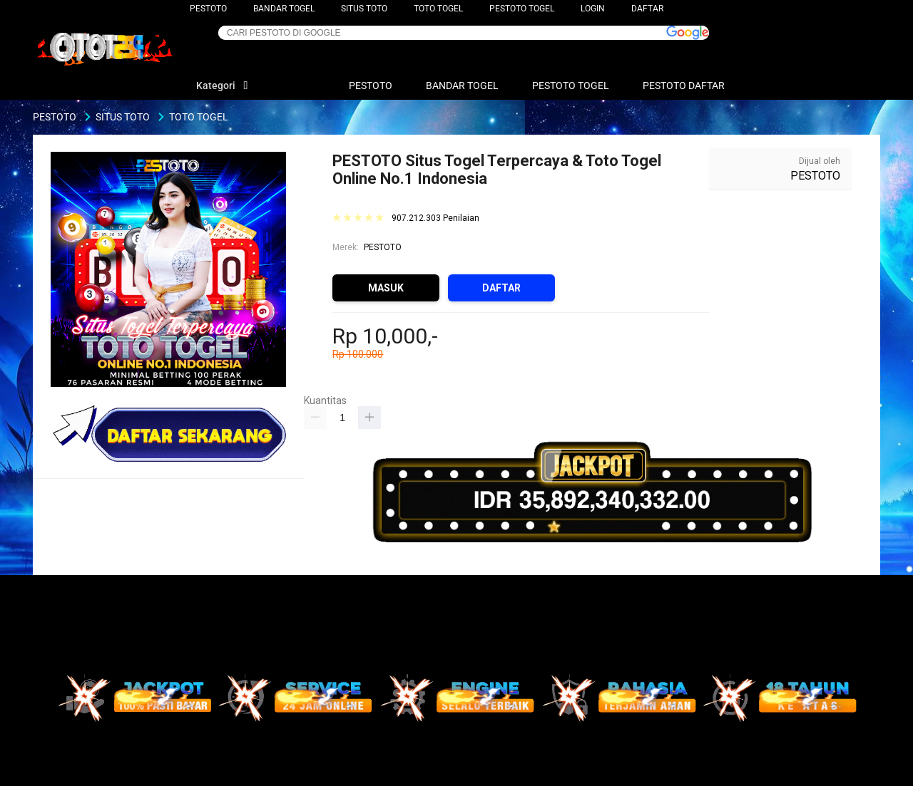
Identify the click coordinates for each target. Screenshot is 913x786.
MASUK (386, 288)
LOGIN (593, 9)
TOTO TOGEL (438, 9)
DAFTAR (647, 9)
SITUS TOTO (364, 9)
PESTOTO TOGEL (521, 9)
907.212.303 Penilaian (435, 218)
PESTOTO (208, 9)
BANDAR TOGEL (284, 9)
